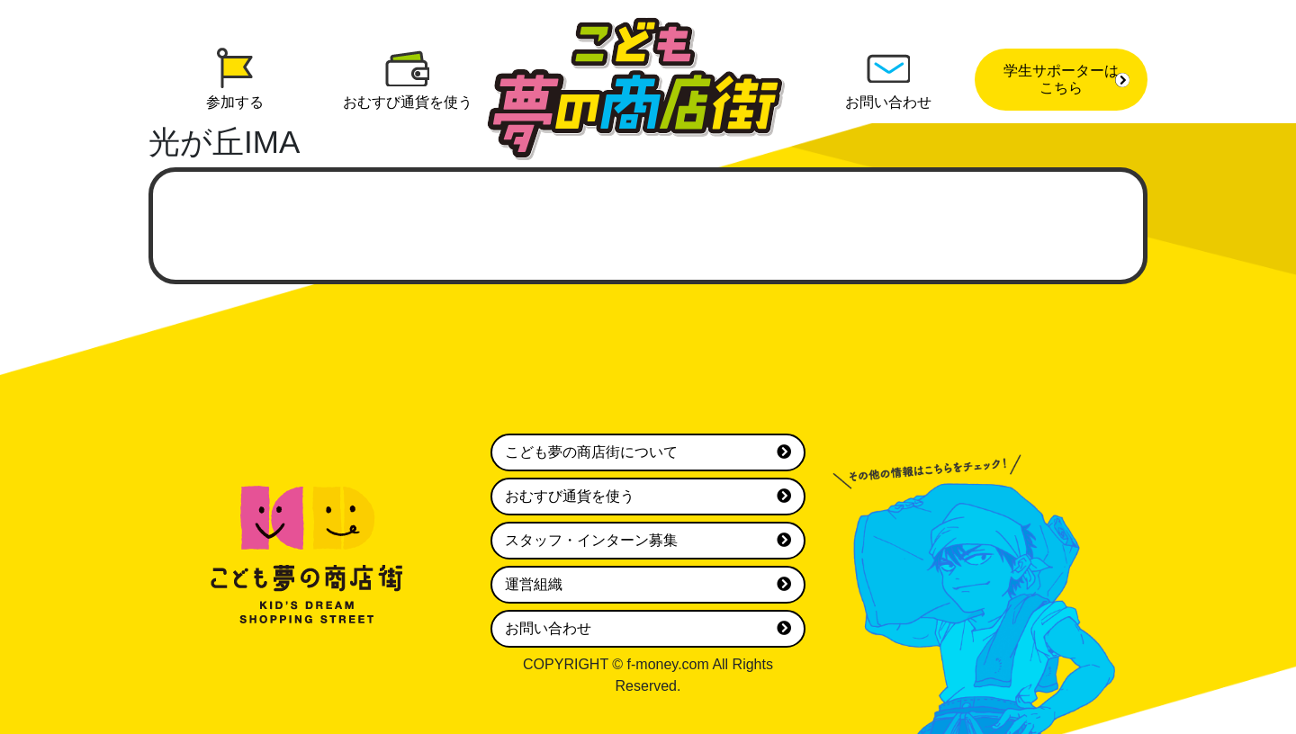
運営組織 (648, 584)
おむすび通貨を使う (648, 496)
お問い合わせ (648, 629)
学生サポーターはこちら (1067, 79)
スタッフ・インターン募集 (648, 540)
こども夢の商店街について (648, 452)
